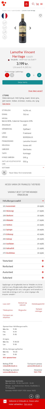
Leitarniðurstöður (16, 10)
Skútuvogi (10, 211)
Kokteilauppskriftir (37, 304)
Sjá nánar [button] (28, 404)
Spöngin (9, 230)
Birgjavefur (22, 310)
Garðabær (10, 244)
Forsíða (4, 10)
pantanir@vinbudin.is (35, 366)
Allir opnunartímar (9, 357)
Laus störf (6, 304)
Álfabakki (9, 220)
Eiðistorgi (9, 234)
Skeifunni (9, 216)
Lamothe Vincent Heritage (28, 10)
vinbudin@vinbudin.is (10, 366)
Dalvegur (11, 349)
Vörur (9, 10)
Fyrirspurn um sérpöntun (8, 316)
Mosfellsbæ (10, 253)
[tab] (23, 167)
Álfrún (5, 349)
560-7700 (37, 372)
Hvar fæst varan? (35, 91)
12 (12, 75)
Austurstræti (10, 206)
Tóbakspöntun (8, 310)
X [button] (5, 401)
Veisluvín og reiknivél (22, 304)
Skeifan (20, 349)
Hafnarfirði (10, 248)
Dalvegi (9, 239)
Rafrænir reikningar (38, 310)
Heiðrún (9, 225)
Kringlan (6, 339)
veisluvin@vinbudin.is (10, 372)
